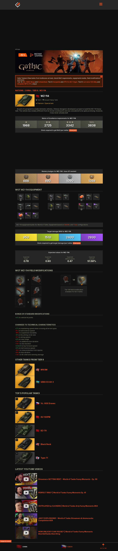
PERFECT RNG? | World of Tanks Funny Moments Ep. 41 (62, 493)
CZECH (66, 547)
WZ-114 (43, 90)
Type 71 (42, 458)
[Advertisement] (59, 29)
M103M (41, 370)
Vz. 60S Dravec (45, 403)
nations (19, 90)
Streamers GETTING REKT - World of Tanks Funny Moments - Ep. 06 (67, 479)
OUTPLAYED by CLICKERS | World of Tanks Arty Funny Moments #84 (68, 506)
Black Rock (43, 444)
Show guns (73, 130)
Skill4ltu (67, 225)
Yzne (75, 225)
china (28, 90)
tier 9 (35, 90)
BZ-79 (41, 430)
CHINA (21, 547)
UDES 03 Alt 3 (45, 382)
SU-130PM (43, 417)
